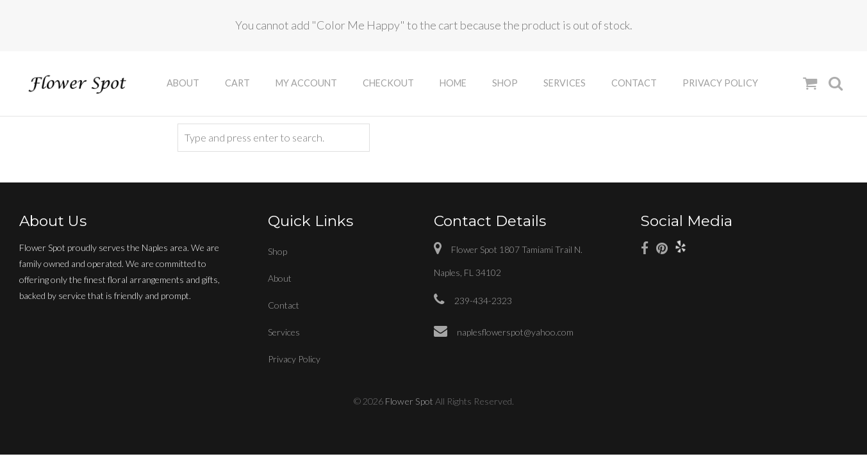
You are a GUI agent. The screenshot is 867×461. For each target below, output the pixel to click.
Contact (634, 82)
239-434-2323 (473, 300)
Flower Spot (409, 401)
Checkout (388, 82)
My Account (306, 82)
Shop (505, 82)
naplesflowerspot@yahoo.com (504, 332)
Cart (237, 82)
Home (453, 82)
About (183, 82)
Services (564, 82)
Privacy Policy (720, 82)
